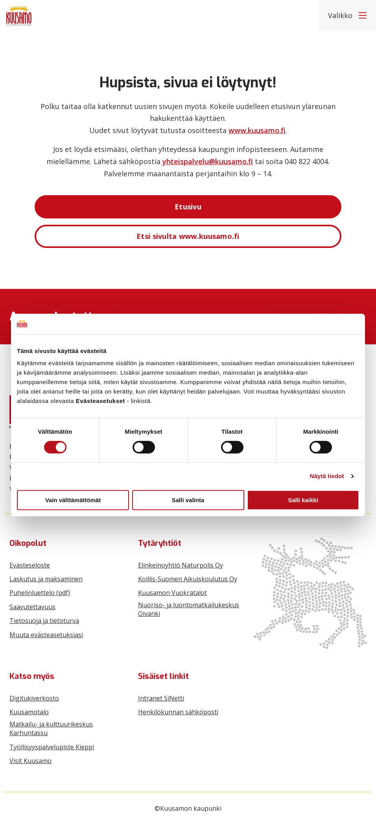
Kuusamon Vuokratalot (172, 592)
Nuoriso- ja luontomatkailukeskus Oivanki (188, 609)
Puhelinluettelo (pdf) (39, 592)
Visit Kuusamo (30, 760)
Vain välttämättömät (73, 500)
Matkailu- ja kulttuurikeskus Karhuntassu (51, 728)
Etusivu (188, 206)
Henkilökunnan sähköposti (178, 712)
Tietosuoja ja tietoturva (44, 620)
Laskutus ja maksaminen (46, 579)
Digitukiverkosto (34, 698)
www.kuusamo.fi (257, 130)
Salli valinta (188, 500)
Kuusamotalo (29, 712)
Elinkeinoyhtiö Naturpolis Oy (180, 565)
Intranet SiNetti (161, 698)
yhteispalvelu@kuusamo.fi (207, 161)
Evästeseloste (29, 565)
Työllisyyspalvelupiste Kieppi (51, 747)
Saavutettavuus (32, 607)
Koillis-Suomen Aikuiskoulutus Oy (187, 579)
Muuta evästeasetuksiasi (46, 634)
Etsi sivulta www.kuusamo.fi (188, 236)
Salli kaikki (303, 500)
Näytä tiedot (327, 476)
